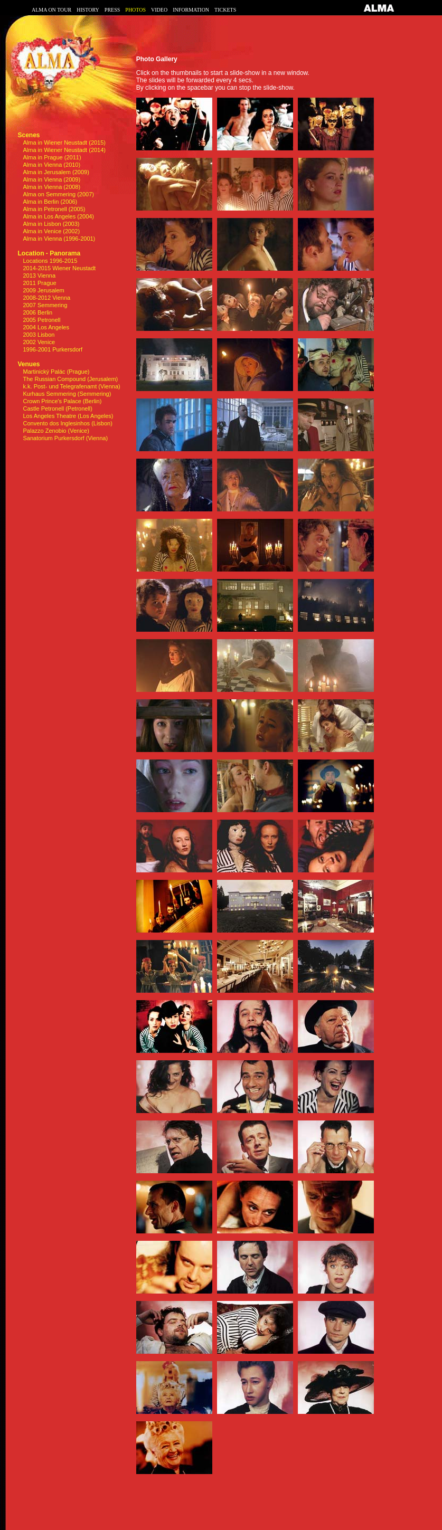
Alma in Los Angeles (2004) (59, 216)
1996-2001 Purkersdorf (53, 349)
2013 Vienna (39, 275)
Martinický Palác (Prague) (56, 371)
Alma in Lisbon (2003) (51, 224)
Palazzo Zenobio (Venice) (56, 430)
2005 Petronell (42, 320)
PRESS (112, 10)
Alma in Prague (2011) (52, 157)
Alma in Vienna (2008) (52, 187)
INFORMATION (191, 10)
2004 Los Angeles (46, 327)
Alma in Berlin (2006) (50, 201)
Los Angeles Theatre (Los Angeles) (68, 416)
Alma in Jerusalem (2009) (56, 172)
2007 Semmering (45, 305)
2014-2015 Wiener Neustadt (59, 268)
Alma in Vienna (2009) (52, 179)
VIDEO (159, 10)
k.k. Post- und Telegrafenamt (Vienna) (71, 386)
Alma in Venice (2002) (51, 231)
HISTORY (88, 10)
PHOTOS (135, 10)
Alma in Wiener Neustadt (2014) (64, 150)
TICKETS (225, 10)
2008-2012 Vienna (47, 297)
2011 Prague (40, 283)
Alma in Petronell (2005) (54, 209)
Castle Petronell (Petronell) (57, 408)
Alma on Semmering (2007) (59, 194)
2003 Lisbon (39, 334)
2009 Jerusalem (43, 290)
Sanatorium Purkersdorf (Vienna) (65, 438)
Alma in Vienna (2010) (52, 164)
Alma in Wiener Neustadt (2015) (64, 142)
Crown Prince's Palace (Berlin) (62, 401)
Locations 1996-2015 (50, 261)
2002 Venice (39, 342)
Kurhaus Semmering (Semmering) (67, 394)
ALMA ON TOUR (51, 10)
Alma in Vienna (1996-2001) (59, 238)
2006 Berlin (38, 312)
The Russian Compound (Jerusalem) (70, 379)
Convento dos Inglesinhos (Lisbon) (67, 423)
